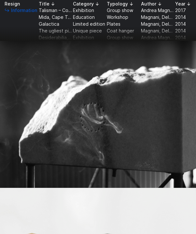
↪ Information (21, 10)
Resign (12, 4)
